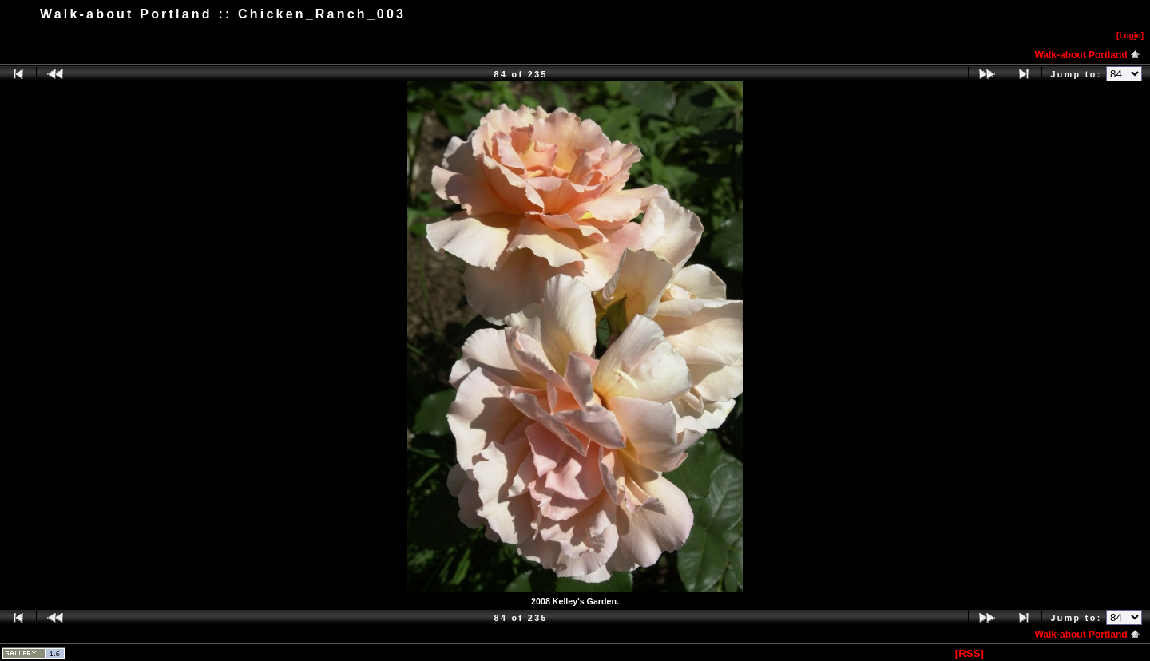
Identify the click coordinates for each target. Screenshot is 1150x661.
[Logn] (1130, 35)
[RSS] (969, 653)
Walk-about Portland (1087, 55)
